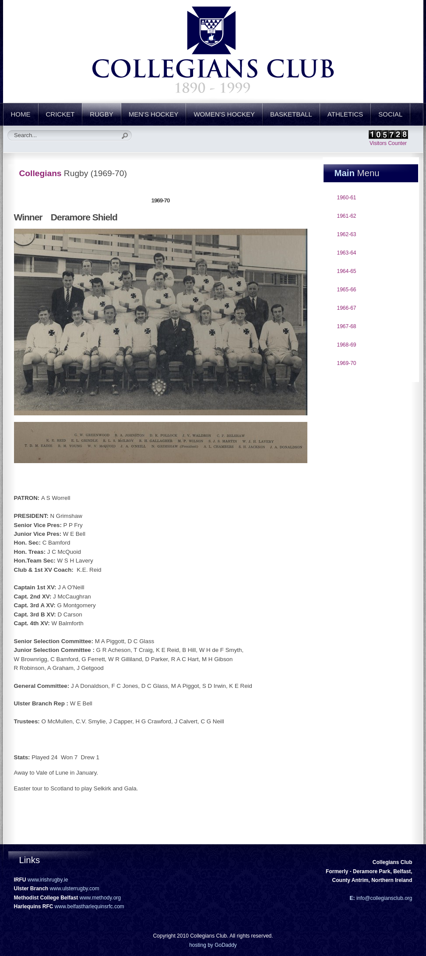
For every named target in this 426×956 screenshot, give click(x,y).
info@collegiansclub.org (383, 898)
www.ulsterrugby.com (74, 888)
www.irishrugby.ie (48, 880)
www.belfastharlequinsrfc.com (89, 906)
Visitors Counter (388, 143)
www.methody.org (100, 898)
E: (352, 898)
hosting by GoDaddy (213, 945)
